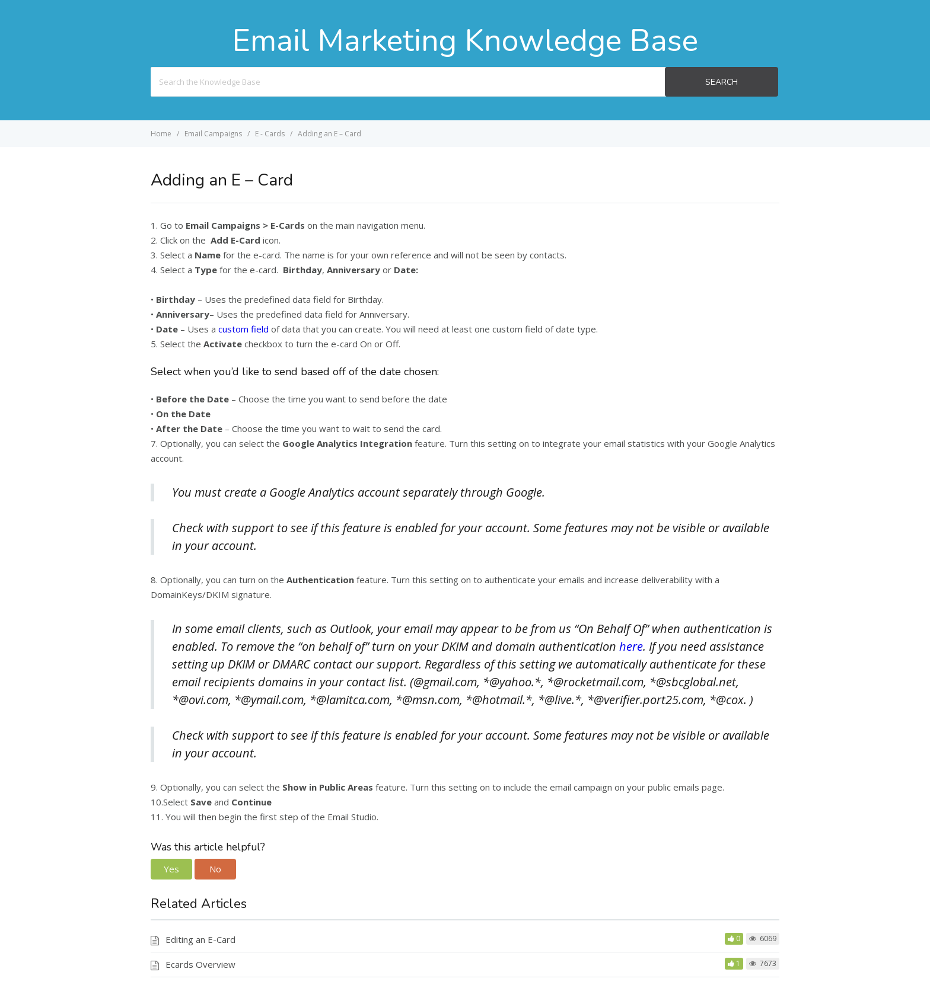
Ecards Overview (200, 964)
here (631, 646)
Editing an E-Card (200, 939)
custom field (243, 329)
